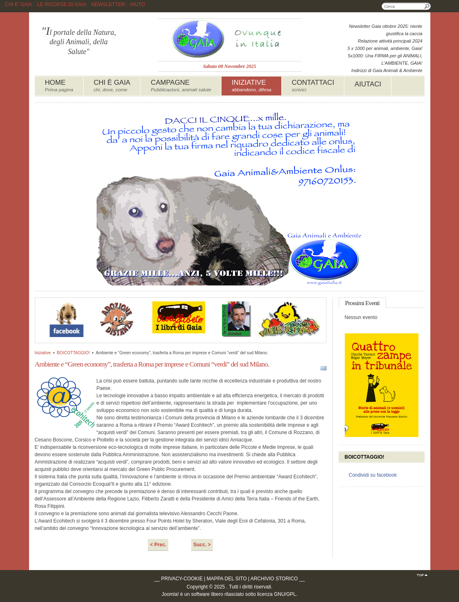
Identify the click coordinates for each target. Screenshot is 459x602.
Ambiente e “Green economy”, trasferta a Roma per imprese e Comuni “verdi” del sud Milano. (152, 364)
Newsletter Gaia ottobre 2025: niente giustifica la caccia (385, 30)
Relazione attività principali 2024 (390, 40)
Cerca (427, 6)
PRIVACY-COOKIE (182, 579)
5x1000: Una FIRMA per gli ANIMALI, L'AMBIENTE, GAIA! (385, 59)
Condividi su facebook (373, 475)
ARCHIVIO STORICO (274, 579)
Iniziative (43, 353)
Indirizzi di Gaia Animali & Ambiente (386, 70)
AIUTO (137, 4)
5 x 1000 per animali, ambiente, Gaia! (385, 48)
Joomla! (170, 594)
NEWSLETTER (108, 4)
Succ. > (201, 545)
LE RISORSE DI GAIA (61, 4)
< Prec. (158, 545)
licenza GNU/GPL (276, 594)
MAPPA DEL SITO (227, 579)
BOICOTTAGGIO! (73, 353)
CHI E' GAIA (18, 4)
